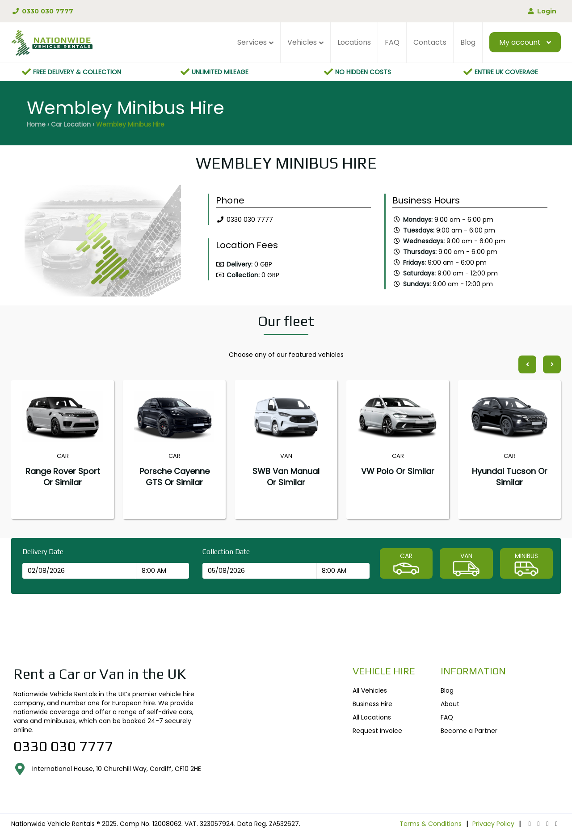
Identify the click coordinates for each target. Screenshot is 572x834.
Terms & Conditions (431, 823)
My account (520, 42)
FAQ (392, 42)
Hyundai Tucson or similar (509, 477)
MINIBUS (526, 564)
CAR (406, 564)
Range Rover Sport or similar (62, 477)
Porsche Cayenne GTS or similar (174, 477)
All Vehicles (370, 690)
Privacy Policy (493, 823)
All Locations (372, 717)
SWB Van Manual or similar (286, 477)
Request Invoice (377, 730)
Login (541, 11)
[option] (103, 243)
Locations (354, 42)
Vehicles (302, 42)
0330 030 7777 (42, 11)
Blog (467, 42)
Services (252, 42)
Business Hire (372, 703)
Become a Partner (469, 730)
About (450, 703)
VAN (466, 564)
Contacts (429, 42)
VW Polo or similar (397, 471)
